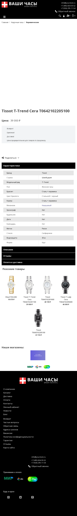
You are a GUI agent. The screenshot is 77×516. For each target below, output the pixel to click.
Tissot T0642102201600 (47, 298)
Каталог (7, 393)
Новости (7, 411)
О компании (9, 389)
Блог (5, 414)
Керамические (32, 23)
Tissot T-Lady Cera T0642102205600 (65, 299)
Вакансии (7, 433)
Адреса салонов (10, 429)
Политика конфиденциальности (18, 437)
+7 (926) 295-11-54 (68, 8)
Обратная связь (10, 426)
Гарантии (7, 440)
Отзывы (7, 444)
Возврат (7, 419)
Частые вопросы (11, 422)
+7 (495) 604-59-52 (68, 6)
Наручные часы (17, 23)
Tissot (44, 173)
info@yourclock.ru (68, 3)
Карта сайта (9, 447)
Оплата (6, 400)
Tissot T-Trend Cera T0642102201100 (29, 299)
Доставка (7, 396)
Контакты (8, 403)
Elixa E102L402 (11, 297)
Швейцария (47, 178)
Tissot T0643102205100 (38, 331)
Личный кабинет (11, 407)
